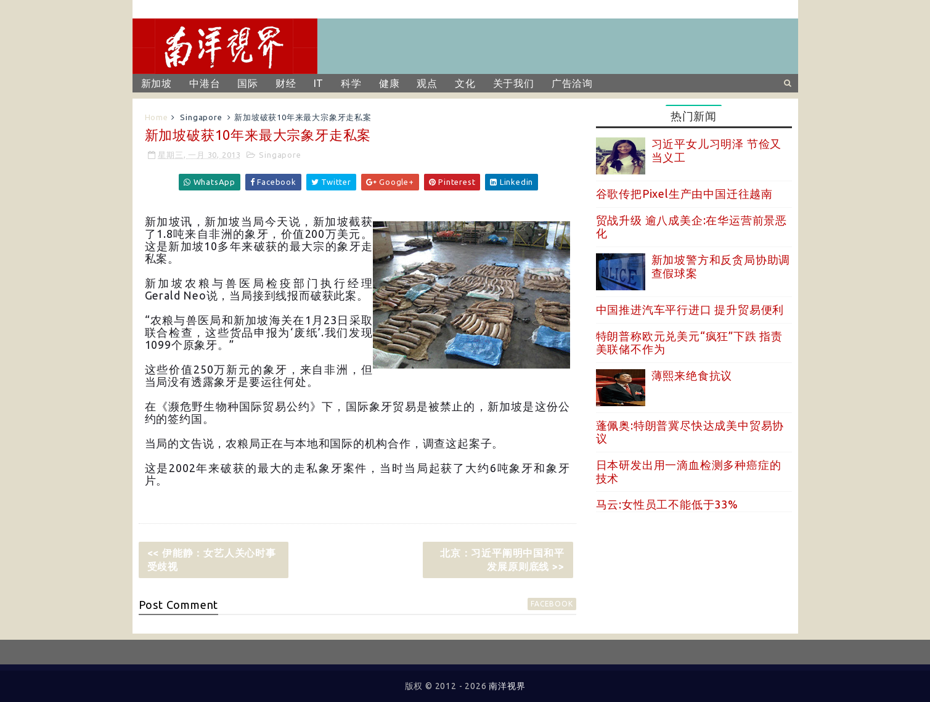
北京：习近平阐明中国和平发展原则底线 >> (502, 559)
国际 (247, 83)
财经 (285, 83)
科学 (351, 83)
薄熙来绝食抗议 (692, 375)
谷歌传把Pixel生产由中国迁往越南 (684, 193)
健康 (389, 83)
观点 (427, 83)
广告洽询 (572, 83)
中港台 (204, 83)
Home (156, 117)
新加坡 (156, 83)
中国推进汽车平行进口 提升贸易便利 (690, 309)
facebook (552, 604)
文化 (465, 83)
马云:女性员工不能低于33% (667, 504)
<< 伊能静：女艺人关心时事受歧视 (211, 559)
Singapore (201, 117)
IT (319, 83)
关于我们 (513, 83)
